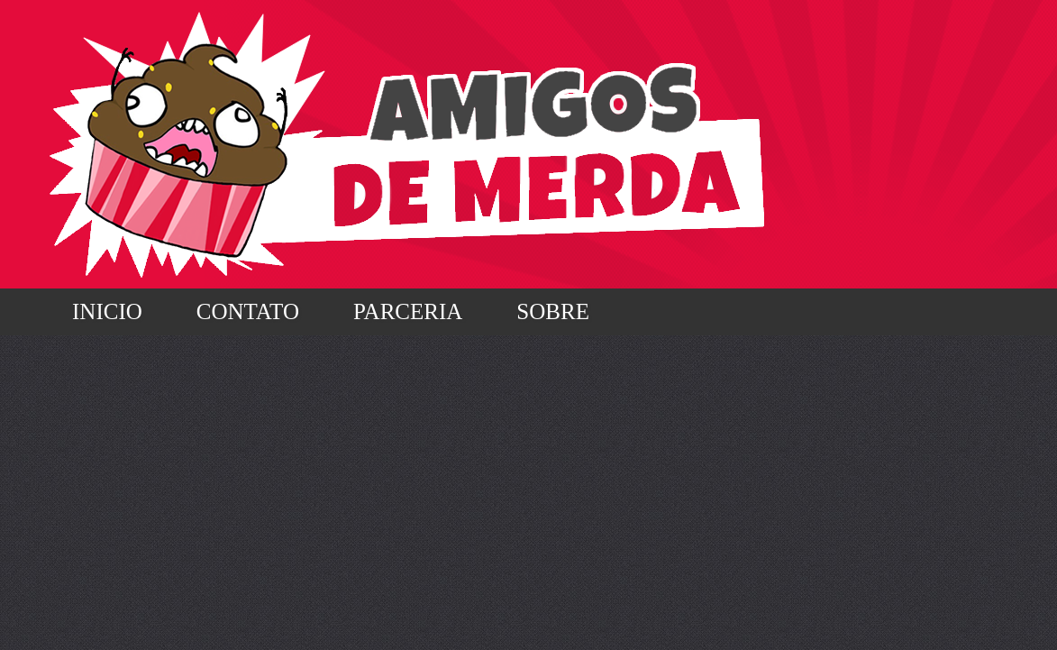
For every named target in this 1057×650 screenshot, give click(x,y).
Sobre (552, 311)
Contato (247, 311)
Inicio (107, 311)
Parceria (407, 311)
